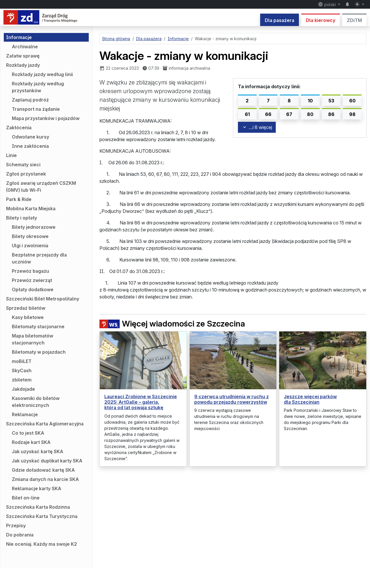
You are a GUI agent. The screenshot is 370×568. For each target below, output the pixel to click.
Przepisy (16, 525)
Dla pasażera (279, 20)
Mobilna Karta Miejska (31, 208)
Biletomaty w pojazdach (39, 352)
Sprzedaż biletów (25, 308)
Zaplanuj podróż (30, 100)
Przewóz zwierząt (32, 280)
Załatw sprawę (23, 56)
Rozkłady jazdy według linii (42, 74)
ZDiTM (354, 20)
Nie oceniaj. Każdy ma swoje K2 (41, 544)
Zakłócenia (19, 127)
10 (310, 101)
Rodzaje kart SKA (31, 442)
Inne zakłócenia (30, 146)
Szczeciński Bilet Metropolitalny (42, 299)
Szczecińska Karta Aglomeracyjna (45, 424)
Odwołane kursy (30, 137)
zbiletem (22, 380)
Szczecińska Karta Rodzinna (38, 507)
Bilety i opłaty (21, 218)
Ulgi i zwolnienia (30, 245)
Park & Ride (19, 199)
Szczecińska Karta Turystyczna (41, 516)
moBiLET (22, 361)
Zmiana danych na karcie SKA (45, 479)
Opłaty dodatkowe (32, 289)
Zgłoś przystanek (26, 174)
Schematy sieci (23, 164)
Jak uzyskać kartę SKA (37, 451)
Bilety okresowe (30, 236)
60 (352, 101)
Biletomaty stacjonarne (38, 326)
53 (331, 101)
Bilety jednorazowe (34, 227)
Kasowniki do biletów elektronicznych (36, 401)
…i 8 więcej (257, 127)
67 (289, 114)
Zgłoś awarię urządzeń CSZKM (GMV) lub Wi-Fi (41, 186)
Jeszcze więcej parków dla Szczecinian (310, 399)
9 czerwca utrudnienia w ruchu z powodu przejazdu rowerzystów (231, 399)
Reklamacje (25, 414)
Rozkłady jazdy (23, 65)
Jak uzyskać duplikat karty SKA (47, 461)
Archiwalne (25, 46)
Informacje (19, 37)
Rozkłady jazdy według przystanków (38, 87)
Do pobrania (20, 535)
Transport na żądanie (36, 109)
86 (331, 114)
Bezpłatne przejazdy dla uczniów (39, 258)
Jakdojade (23, 389)
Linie (11, 155)
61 (247, 114)
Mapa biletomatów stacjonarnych (32, 339)
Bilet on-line (26, 498)
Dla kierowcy (320, 20)
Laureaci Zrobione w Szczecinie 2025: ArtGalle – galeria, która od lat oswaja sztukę (140, 402)
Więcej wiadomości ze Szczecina (172, 324)
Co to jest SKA (28, 433)
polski (327, 4)
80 (310, 114)
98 (352, 114)
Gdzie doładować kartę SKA (43, 470)
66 (268, 114)
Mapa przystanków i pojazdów (45, 118)
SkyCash (22, 370)
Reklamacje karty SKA (36, 488)
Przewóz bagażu (30, 271)
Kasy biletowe (28, 317)
